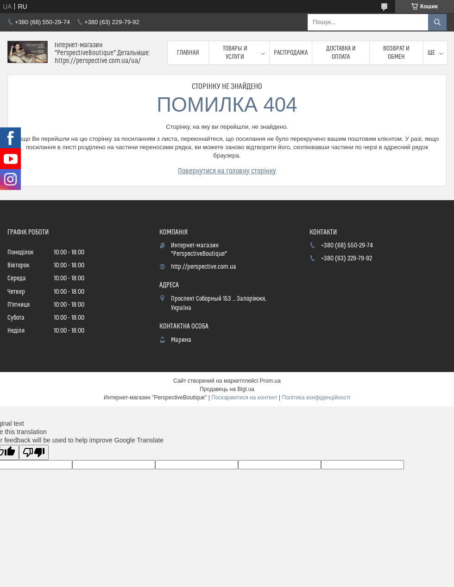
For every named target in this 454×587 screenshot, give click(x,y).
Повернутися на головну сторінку (227, 171)
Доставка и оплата (341, 53)
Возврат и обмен (396, 53)
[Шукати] (437, 22)
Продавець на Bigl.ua (227, 389)
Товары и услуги (235, 53)
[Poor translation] (34, 452)
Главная (188, 53)
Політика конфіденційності (316, 397)
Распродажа (291, 53)
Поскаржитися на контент (244, 397)
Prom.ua (270, 381)
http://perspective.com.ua (203, 267)
